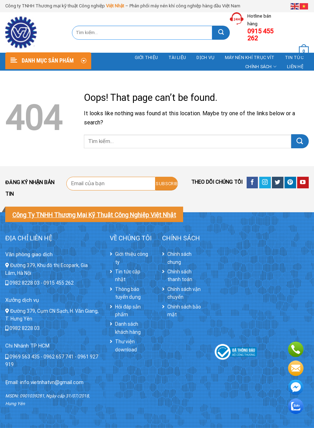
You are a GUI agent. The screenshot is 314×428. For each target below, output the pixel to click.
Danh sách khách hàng (128, 328)
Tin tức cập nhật (127, 275)
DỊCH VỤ (205, 57)
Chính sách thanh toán (179, 275)
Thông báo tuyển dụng (128, 293)
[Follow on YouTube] (303, 182)
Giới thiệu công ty (131, 258)
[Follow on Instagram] (265, 182)
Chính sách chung (179, 258)
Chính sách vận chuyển (184, 293)
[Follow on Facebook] (252, 182)
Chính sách (260, 66)
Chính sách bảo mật (184, 310)
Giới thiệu (146, 57)
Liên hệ (295, 66)
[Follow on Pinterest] (290, 182)
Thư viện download (126, 345)
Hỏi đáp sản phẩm (128, 310)
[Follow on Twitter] (277, 182)
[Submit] (221, 33)
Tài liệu (177, 57)
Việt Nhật (115, 5)
